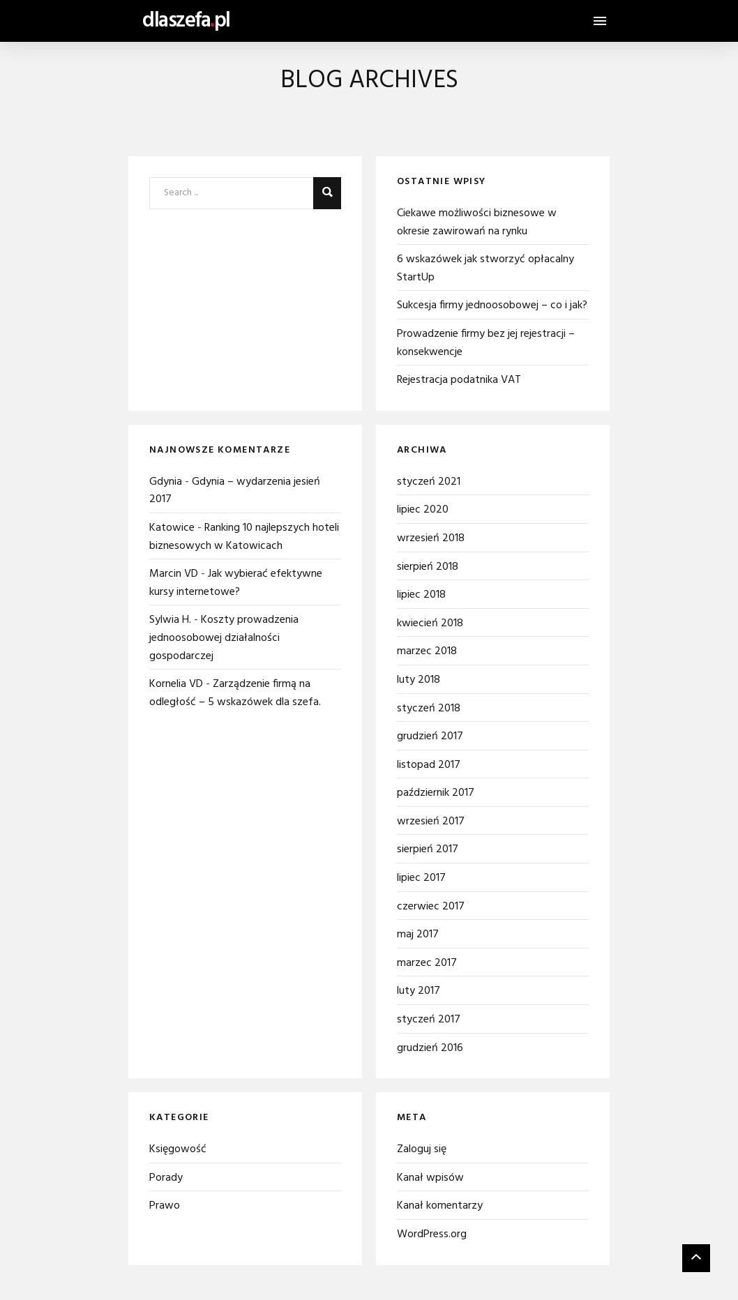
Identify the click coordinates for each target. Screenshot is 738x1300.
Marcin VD (173, 574)
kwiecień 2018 (430, 623)
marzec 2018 (427, 651)
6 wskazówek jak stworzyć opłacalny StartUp (485, 268)
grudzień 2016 (430, 1048)
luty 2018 (418, 680)
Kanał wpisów (430, 1178)
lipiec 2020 (423, 510)
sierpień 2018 (427, 567)
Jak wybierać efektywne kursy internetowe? (235, 583)
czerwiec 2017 (431, 907)
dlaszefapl (186, 21)
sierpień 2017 (427, 849)
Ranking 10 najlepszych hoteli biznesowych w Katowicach (244, 537)
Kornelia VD (176, 684)
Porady (166, 1178)
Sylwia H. (170, 620)
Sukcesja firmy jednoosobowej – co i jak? (492, 305)
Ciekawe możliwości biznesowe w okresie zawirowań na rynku (477, 222)
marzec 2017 (427, 963)
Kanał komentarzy (440, 1206)
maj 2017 (418, 934)
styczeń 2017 (428, 1020)
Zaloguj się (421, 1149)
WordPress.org (432, 1234)
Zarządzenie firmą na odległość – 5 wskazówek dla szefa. (235, 693)
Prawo (164, 1206)
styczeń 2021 (428, 482)
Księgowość (177, 1149)
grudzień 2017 (430, 736)
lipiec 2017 (421, 878)
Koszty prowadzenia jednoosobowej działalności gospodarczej (224, 638)
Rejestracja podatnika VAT (459, 380)
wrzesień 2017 (431, 821)
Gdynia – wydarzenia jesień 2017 (234, 491)
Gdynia (165, 482)
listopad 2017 (428, 765)
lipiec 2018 (421, 595)
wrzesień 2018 (431, 538)
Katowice (172, 528)
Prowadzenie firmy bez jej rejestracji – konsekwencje (486, 343)
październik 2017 (435, 793)
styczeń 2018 (428, 709)
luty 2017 (418, 991)
